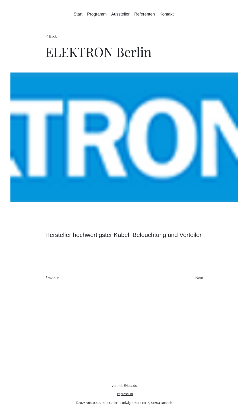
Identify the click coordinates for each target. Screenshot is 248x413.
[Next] (191, 278)
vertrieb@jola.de (124, 386)
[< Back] (60, 36)
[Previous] (60, 278)
